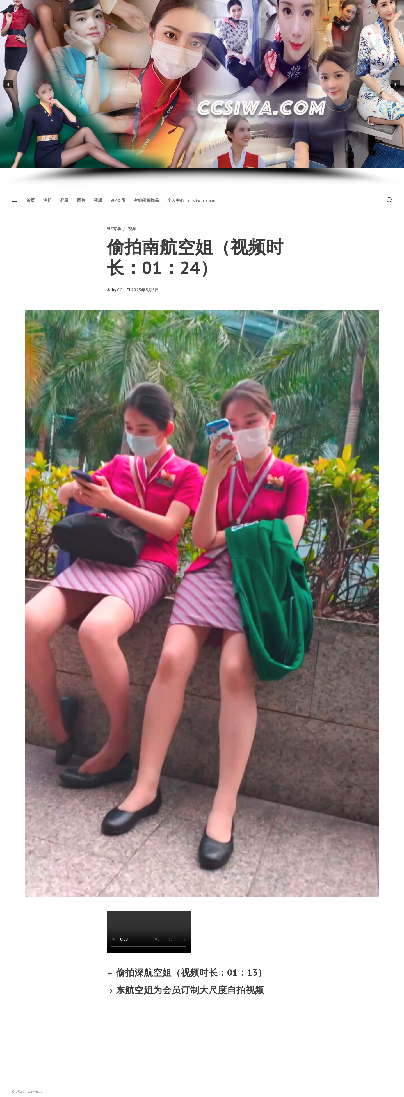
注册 (47, 200)
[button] (8, 84)
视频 (98, 200)
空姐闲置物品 (146, 200)
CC (119, 289)
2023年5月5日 (145, 289)
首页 (30, 200)
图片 (81, 200)
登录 (64, 200)
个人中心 (175, 200)
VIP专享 (114, 228)
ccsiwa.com (202, 200)
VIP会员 (118, 200)
